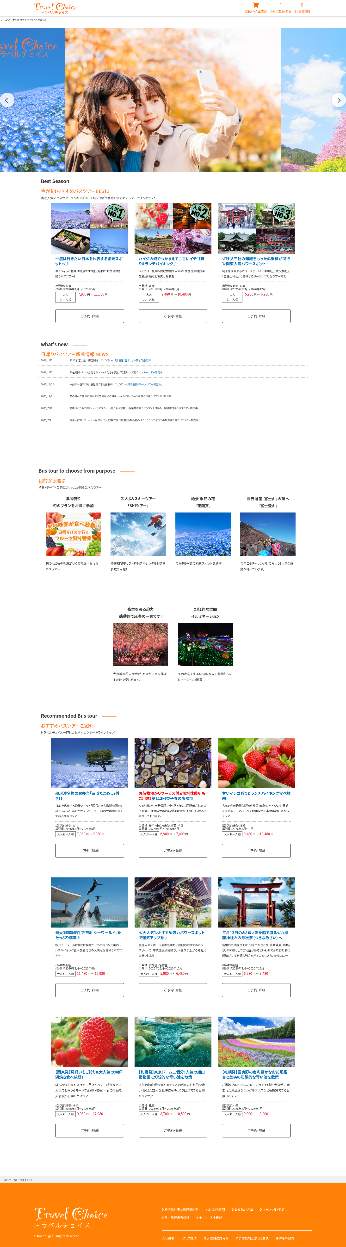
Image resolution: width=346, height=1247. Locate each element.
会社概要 (168, 1237)
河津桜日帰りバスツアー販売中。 (144, 384)
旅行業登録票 (285, 1237)
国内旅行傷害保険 (177, 1216)
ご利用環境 (189, 1237)
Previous (7, 100)
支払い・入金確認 (210, 1216)
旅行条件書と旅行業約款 (181, 1208)
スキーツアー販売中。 (152, 372)
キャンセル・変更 (273, 1208)
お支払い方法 (244, 1208)
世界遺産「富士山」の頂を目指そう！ (132, 360)
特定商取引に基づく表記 (252, 1237)
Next (339, 100)
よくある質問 (216, 1208)
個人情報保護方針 (216, 1237)
